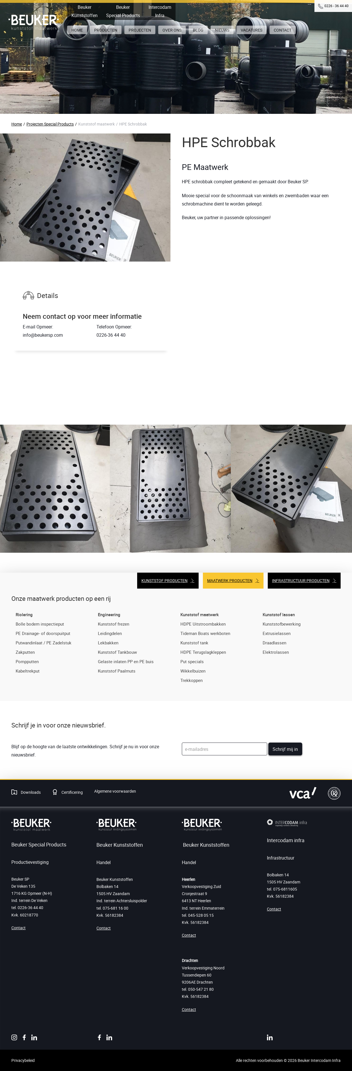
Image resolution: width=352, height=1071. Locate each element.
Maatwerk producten (229, 580)
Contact (18, 927)
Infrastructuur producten (301, 580)
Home (16, 124)
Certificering (72, 792)
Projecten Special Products (50, 124)
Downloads (30, 792)
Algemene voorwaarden (115, 791)
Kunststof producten (164, 580)
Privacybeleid (23, 1060)
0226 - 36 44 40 (336, 5)
